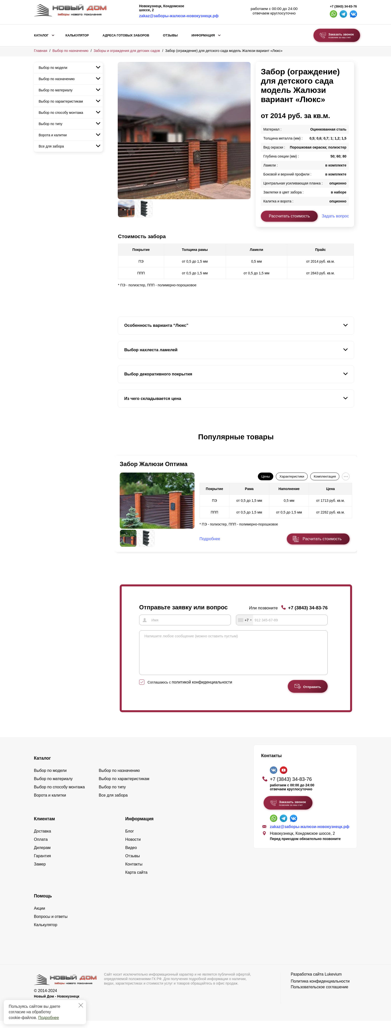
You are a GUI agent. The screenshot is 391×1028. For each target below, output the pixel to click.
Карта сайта (136, 879)
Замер (40, 871)
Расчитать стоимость (322, 539)
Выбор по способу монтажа (61, 113)
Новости (133, 847)
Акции (39, 915)
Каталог (41, 35)
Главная (40, 51)
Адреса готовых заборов (125, 35)
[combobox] (244, 620)
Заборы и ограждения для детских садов (127, 51)
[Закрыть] (81, 1005)
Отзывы (170, 35)
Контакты (133, 871)
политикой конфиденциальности (202, 689)
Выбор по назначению (70, 51)
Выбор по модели (53, 68)
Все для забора (51, 146)
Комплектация (325, 476)
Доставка (42, 838)
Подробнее (48, 1018)
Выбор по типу (50, 124)
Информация (203, 35)
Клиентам (44, 826)
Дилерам (42, 855)
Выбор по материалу (56, 90)
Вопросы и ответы (51, 924)
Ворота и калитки (53, 135)
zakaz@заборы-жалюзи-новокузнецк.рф (179, 16)
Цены (265, 476)
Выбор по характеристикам (61, 101)
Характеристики (292, 476)
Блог (129, 838)
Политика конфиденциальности (320, 988)
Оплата (41, 847)
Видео (131, 855)
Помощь (43, 903)
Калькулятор (77, 35)
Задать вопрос (335, 216)
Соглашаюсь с (190, 689)
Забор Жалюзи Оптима (154, 464)
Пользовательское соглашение (319, 994)
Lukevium (333, 981)
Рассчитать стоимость (289, 216)
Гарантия (42, 863)
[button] (121, 442)
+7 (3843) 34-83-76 (343, 6)
